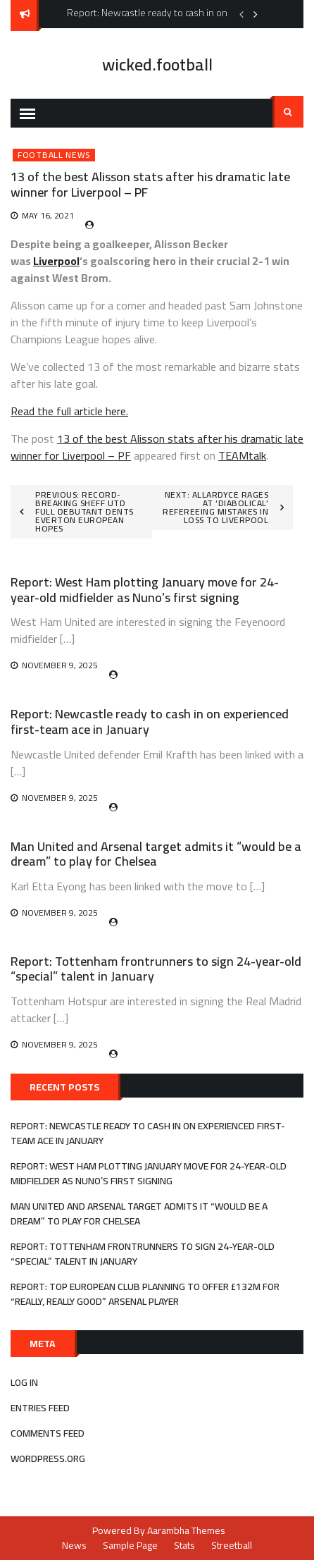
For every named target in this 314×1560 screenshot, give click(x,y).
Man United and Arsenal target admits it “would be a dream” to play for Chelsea (156, 854)
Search (288, 112)
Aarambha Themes (186, 1530)
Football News (54, 155)
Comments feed (47, 1433)
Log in (24, 1382)
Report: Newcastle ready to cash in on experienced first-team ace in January (150, 721)
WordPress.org (48, 1458)
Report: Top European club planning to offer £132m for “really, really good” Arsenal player (145, 1293)
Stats (184, 1545)
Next (255, 14)
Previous (241, 14)
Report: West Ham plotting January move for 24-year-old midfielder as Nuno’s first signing (145, 589)
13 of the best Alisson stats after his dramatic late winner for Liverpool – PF (157, 447)
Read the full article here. (69, 411)
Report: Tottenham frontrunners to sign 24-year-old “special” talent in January (156, 969)
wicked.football (157, 64)
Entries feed (40, 1408)
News (74, 1545)
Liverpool (56, 260)
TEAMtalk (242, 455)
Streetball (231, 1545)
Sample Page (130, 1545)
